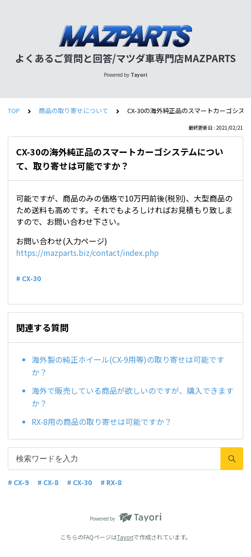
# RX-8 (110, 482)
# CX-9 (18, 482)
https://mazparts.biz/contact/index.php (87, 252)
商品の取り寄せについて (73, 110)
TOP (14, 110)
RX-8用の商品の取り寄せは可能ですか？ (102, 421)
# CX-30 (28, 278)
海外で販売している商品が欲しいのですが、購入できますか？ (133, 397)
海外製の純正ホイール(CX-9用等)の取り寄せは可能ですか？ (128, 366)
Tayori (125, 537)
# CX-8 (47, 482)
